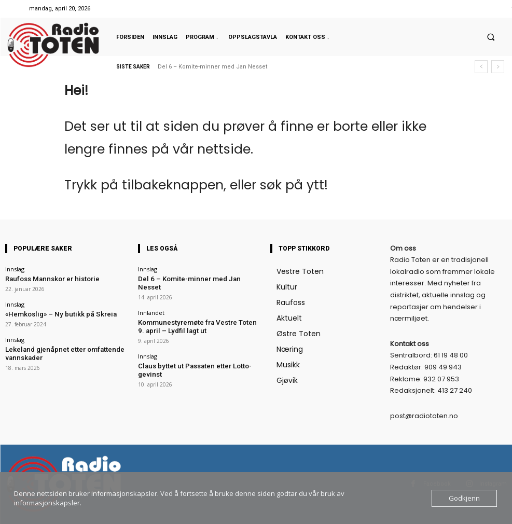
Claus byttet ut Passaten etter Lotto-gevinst (194, 352)
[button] (491, 37)
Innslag (14, 269)
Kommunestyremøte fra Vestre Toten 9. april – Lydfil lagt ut (198, 315)
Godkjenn (464, 498)
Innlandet (151, 303)
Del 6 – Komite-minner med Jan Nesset (212, 66)
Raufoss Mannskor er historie (45, 278)
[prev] (481, 66)
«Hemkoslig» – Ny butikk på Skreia (51, 312)
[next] (497, 66)
